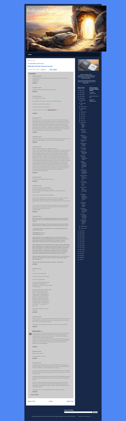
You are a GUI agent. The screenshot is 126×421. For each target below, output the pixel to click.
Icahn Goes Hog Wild (83, 148)
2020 (80, 233)
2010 (80, 253)
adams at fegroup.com (93, 100)
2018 (80, 237)
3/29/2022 (34, 83)
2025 (80, 92)
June (82, 116)
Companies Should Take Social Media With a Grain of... (83, 197)
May (82, 118)
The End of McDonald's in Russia (83, 152)
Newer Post (31, 401)
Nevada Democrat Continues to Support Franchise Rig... (83, 164)
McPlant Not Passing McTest (83, 144)
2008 (80, 257)
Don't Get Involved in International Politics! (83, 216)
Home (30, 54)
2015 (80, 243)
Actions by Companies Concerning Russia (83, 210)
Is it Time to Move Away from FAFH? (83, 183)
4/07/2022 (34, 391)
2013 (80, 247)
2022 (80, 98)
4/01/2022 (34, 172)
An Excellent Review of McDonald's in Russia (83, 171)
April (82, 120)
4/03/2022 (34, 358)
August (82, 112)
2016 (80, 241)
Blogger (92, 416)
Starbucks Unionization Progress (83, 137)
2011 (80, 251)
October (83, 106)
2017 (80, 239)
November (83, 103)
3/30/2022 (34, 91)
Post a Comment (35, 394)
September (83, 108)
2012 (80, 249)
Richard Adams (36, 331)
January (83, 228)
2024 (80, 94)
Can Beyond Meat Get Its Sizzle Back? (83, 221)
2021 (80, 231)
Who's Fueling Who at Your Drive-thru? (83, 177)
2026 (80, 90)
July (82, 114)
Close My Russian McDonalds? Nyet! (83, 157)
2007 (80, 259)
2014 (80, 245)
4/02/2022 (34, 264)
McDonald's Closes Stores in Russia (83, 204)
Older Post (70, 401)
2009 (80, 255)
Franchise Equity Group (49, 10)
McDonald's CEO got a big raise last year (40, 66)
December (83, 100)
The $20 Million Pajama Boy (82, 125)
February (83, 226)
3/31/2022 (34, 132)
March (82, 122)
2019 (80, 235)
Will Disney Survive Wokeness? (83, 131)
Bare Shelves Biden (83, 141)
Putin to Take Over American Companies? (83, 190)
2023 (80, 96)
